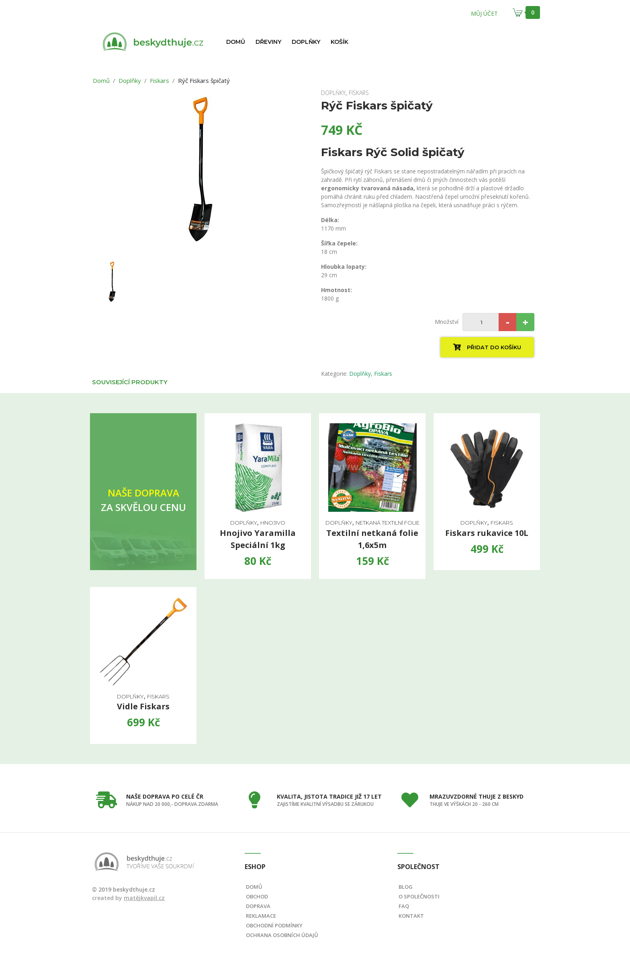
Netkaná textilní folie (387, 522)
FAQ (404, 906)
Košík (339, 41)
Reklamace (261, 915)
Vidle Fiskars (143, 706)
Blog (406, 886)
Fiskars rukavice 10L (486, 532)
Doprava (258, 906)
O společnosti (419, 896)
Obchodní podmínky (274, 925)
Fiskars (159, 80)
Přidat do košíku (487, 347)
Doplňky (306, 41)
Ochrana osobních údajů (282, 935)
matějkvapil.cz (144, 898)
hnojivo (272, 522)
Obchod (257, 896)
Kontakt (411, 915)
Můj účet (484, 13)
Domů (235, 41)
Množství (446, 321)
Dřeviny (268, 41)
